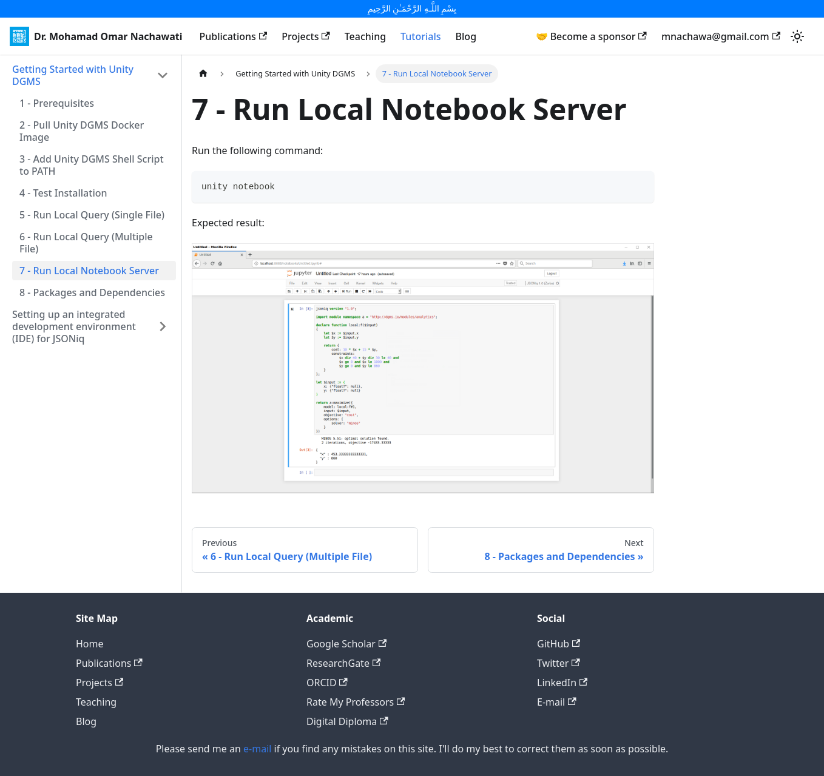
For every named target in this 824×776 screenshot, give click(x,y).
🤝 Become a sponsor (591, 36)
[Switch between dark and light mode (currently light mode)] (797, 36)
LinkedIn (562, 682)
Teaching (365, 36)
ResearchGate (343, 663)
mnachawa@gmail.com (720, 36)
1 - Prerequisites (56, 103)
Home (90, 643)
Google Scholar (346, 643)
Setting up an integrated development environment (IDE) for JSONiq (74, 326)
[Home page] (203, 73)
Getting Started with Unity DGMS (72, 75)
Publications (233, 36)
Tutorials (420, 36)
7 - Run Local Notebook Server (89, 270)
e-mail (257, 748)
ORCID (327, 682)
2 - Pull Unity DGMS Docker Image (81, 131)
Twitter (558, 663)
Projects (306, 36)
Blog (466, 36)
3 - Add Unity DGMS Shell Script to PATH (91, 165)
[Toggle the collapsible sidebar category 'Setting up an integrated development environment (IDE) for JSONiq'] (162, 326)
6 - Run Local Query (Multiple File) (86, 242)
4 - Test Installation (63, 193)
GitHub (558, 643)
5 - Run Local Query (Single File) (91, 214)
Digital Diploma (347, 721)
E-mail (556, 702)
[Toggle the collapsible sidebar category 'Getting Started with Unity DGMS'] (162, 75)
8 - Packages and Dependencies (92, 292)
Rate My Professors (355, 702)
